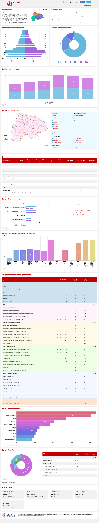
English (65, 2)
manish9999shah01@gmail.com (36, 496)
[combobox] (88, 6)
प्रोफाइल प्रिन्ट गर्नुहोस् (74, 2)
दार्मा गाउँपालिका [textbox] (87, 5)
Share (82, 2)
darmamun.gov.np (10, 496)
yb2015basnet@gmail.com (11, 507)
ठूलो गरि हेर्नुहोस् (45, 145)
